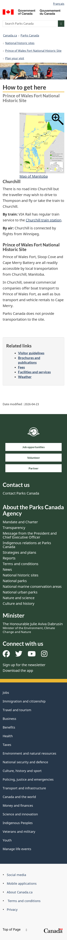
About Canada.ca (20, 892)
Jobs (6, 692)
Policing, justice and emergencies (28, 779)
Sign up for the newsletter (24, 664)
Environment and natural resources (29, 753)
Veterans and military (19, 831)
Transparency (14, 527)
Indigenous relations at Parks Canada (27, 544)
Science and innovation (20, 814)
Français (58, 4)
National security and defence (25, 762)
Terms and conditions (20, 563)
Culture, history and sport (22, 771)
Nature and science (18, 597)
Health (8, 736)
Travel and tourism (17, 710)
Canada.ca (10, 35)
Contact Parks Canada (21, 493)
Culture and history (18, 603)
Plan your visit (14, 58)
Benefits (9, 727)
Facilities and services (34, 372)
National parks (15, 580)
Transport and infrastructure (24, 788)
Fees (21, 367)
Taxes (7, 745)
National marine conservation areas (32, 586)
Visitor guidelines (31, 353)
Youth (7, 840)
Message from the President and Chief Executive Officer (30, 535)
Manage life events (17, 849)
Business (9, 718)
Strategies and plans (19, 552)
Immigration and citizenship (24, 701)
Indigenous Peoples (18, 823)
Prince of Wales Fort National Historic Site (33, 51)
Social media (16, 875)
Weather (25, 377)
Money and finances (18, 805)
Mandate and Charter (20, 522)
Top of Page (15, 929)
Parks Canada (30, 35)
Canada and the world (19, 797)
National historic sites (19, 43)
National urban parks (20, 592)
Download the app (18, 670)
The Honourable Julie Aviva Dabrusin (33, 627)
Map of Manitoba (33, 176)
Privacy (12, 909)
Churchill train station (43, 220)
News (7, 569)
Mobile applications (22, 883)
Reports (9, 558)
